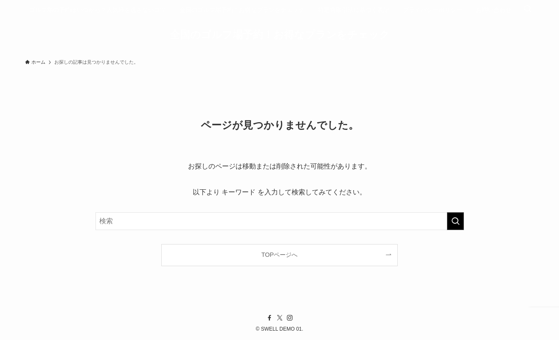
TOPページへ (279, 254)
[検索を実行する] (455, 221)
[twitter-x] (280, 318)
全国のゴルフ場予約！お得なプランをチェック (280, 35)
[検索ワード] (280, 221)
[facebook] (269, 318)
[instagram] (290, 318)
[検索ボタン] (527, 10)
